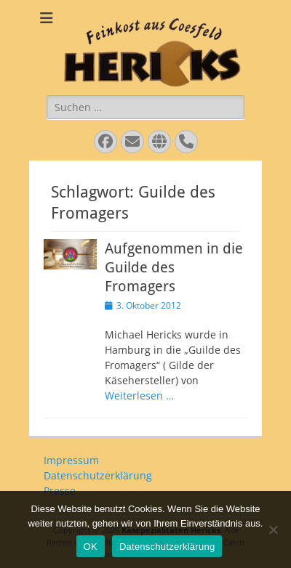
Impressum (71, 460)
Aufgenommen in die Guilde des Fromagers (174, 267)
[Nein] (273, 529)
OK (90, 546)
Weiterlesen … (139, 395)
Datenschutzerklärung (98, 475)
